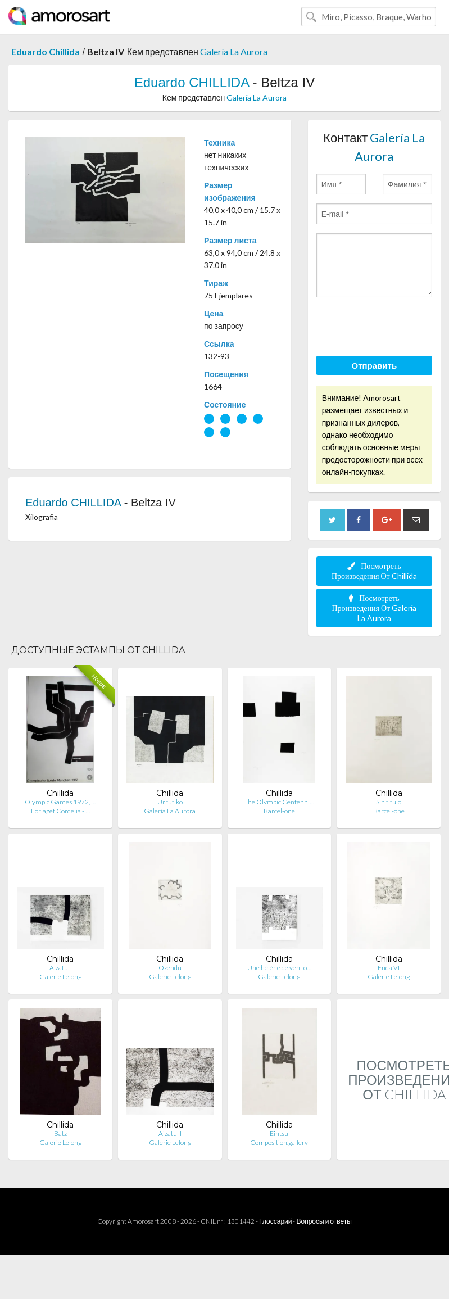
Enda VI (389, 967)
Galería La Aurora (233, 51)
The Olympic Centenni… (279, 802)
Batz (60, 1133)
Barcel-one (279, 811)
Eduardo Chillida (45, 51)
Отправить (374, 365)
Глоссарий (275, 1221)
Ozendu (170, 967)
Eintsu (279, 1133)
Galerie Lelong (60, 976)
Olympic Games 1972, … (60, 802)
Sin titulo (388, 802)
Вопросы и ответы (323, 1221)
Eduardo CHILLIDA (191, 82)
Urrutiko (170, 802)
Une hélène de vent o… (279, 967)
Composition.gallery (279, 1142)
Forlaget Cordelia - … (60, 811)
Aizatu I (60, 967)
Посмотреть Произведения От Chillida (374, 571)
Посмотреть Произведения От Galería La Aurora (374, 608)
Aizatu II (170, 1133)
